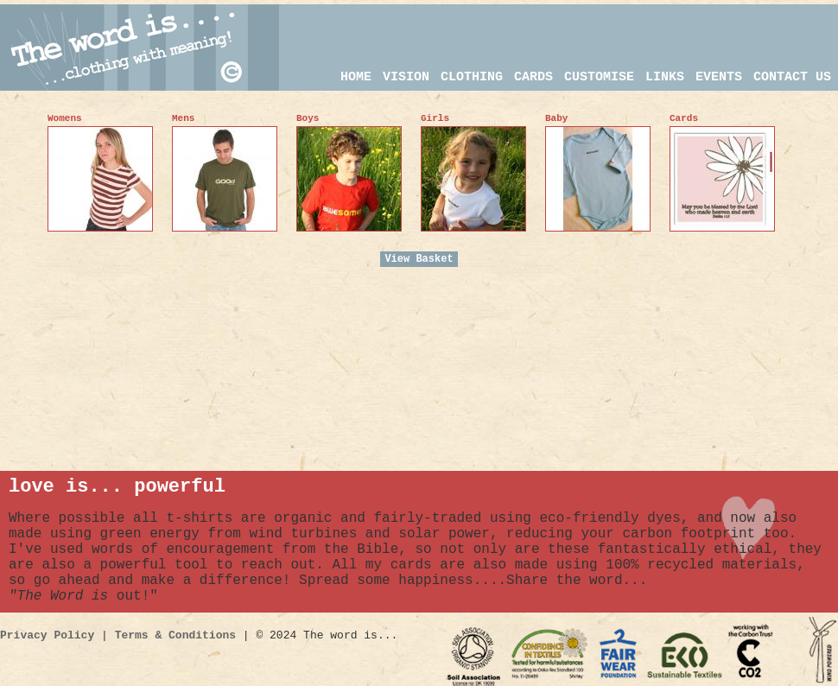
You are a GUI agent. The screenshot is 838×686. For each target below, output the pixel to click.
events (718, 77)
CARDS (533, 77)
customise (599, 77)
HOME (355, 77)
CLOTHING (472, 77)
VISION (406, 77)
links (664, 77)
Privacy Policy (47, 635)
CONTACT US (792, 77)
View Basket (418, 259)
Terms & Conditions (175, 635)
